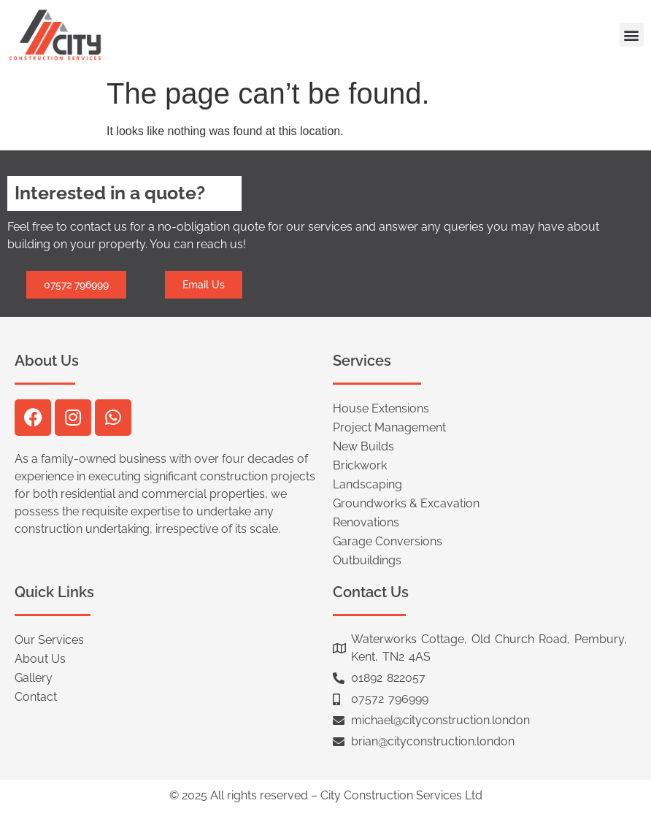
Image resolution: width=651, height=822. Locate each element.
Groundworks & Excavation (406, 503)
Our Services (49, 640)
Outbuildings (367, 560)
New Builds (363, 446)
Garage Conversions (387, 541)
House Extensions (381, 408)
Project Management (389, 427)
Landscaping (367, 484)
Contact (36, 697)
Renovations (366, 522)
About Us (40, 659)
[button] (632, 35)
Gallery (34, 678)
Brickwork (360, 465)
